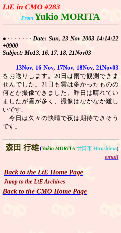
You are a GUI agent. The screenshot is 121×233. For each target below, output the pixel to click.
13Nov (24, 67)
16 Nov (44, 67)
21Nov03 (107, 67)
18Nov (84, 67)
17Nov (65, 67)
